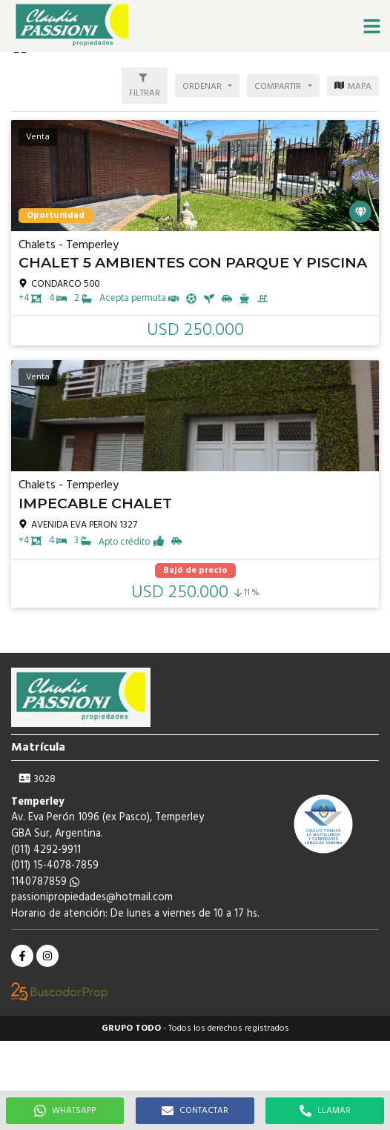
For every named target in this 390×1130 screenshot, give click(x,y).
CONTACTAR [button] (195, 1110)
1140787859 (45, 882)
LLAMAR (325, 1110)
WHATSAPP (65, 1110)
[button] (371, 26)
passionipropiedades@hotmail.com (92, 897)
